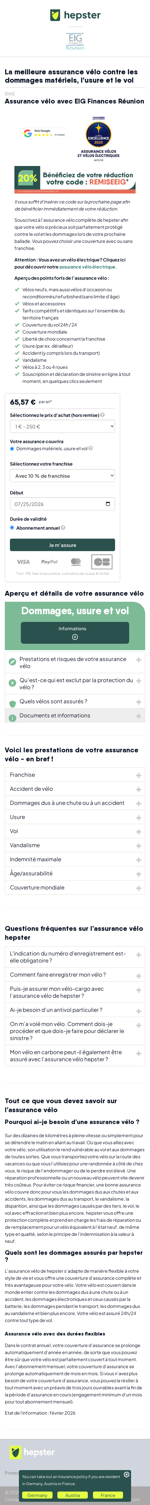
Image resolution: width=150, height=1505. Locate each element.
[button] (102, 415)
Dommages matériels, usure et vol (51, 448)
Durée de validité (28, 519)
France (108, 1495)
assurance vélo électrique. (88, 266)
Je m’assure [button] (62, 545)
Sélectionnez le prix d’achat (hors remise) (54, 415)
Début (16, 492)
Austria (72, 1495)
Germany (37, 1495)
